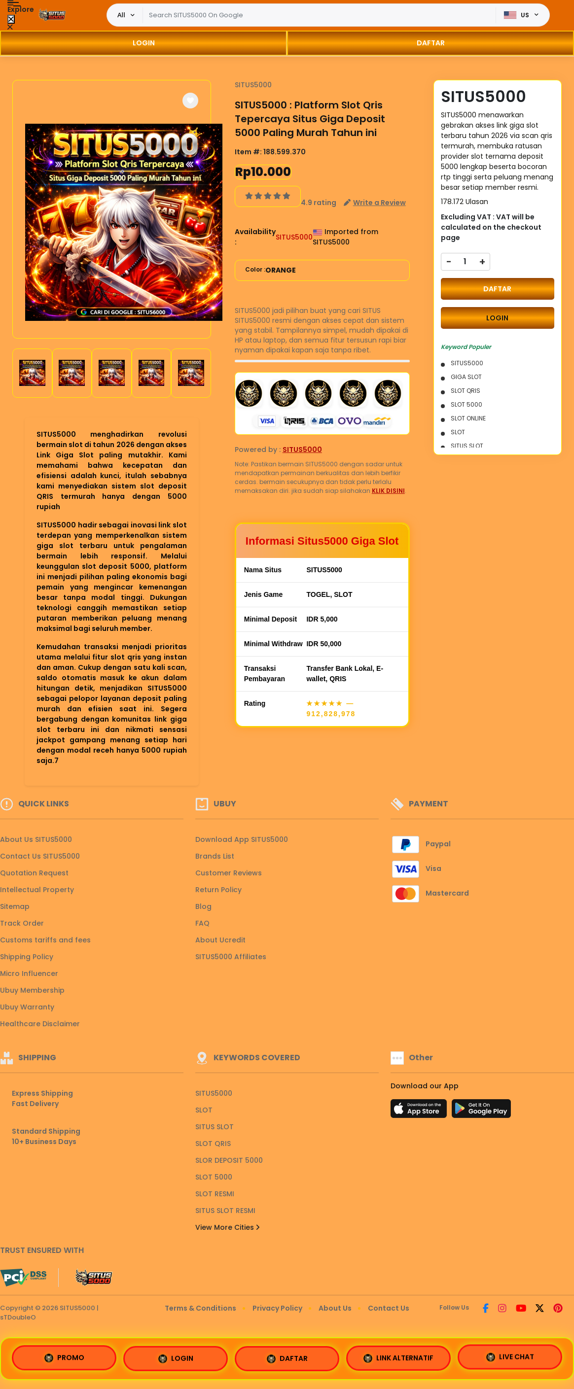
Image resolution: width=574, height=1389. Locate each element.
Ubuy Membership (32, 990)
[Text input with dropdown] (319, 15)
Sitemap (15, 906)
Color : (270, 270)
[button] (190, 100)
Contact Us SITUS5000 (40, 856)
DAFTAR (431, 43)
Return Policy (218, 890)
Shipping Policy (26, 957)
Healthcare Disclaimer (40, 1024)
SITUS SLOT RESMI (225, 1210)
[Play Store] (481, 1111)
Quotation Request (34, 873)
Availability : (255, 237)
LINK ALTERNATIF (398, 1356)
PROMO (64, 1358)
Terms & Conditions (200, 1308)
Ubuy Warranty (27, 1007)
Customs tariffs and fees (45, 940)
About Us (335, 1308)
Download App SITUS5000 (241, 839)
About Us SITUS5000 (36, 839)
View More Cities (227, 1227)
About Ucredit (220, 940)
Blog (203, 906)
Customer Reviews (228, 873)
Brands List (214, 856)
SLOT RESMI (214, 1194)
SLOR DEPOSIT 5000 (229, 1160)
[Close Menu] (11, 19)
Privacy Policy (277, 1308)
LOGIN (144, 43)
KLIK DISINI (388, 490)
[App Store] (420, 1111)
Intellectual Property (37, 890)
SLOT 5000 (213, 1177)
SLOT (204, 1110)
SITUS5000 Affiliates (230, 957)
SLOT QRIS (213, 1143)
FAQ (202, 923)
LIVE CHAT (510, 1355)
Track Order (22, 923)
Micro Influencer (29, 973)
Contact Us (388, 1308)
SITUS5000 (253, 85)
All (121, 14)
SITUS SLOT (214, 1127)
